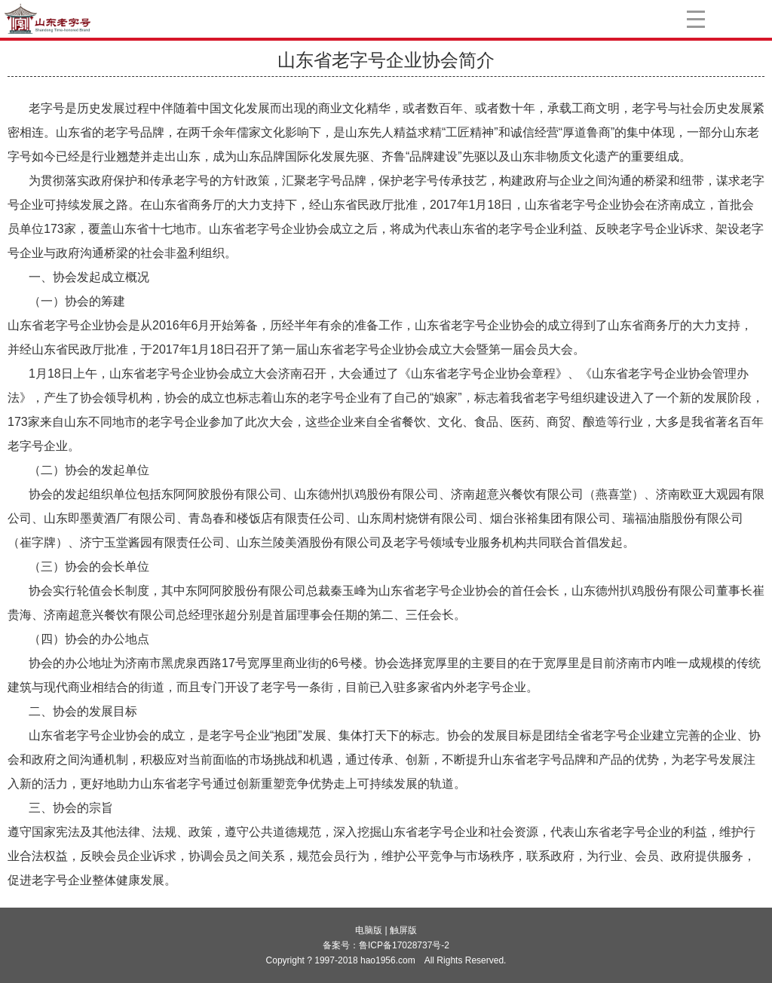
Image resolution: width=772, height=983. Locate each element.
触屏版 (403, 930)
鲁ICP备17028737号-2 (404, 945)
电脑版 (368, 930)
